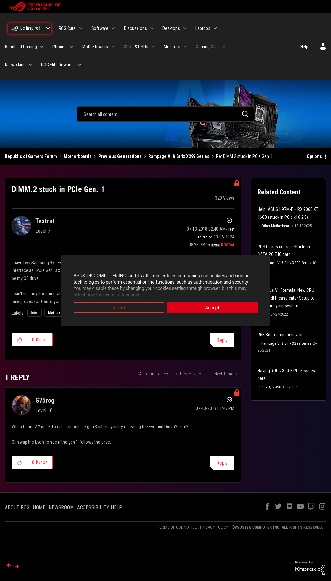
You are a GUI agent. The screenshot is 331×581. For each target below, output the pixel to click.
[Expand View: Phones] (71, 46)
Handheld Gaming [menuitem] (21, 46)
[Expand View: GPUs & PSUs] (153, 46)
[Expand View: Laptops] (215, 28)
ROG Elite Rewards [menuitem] (58, 64)
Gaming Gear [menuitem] (207, 46)
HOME (39, 507)
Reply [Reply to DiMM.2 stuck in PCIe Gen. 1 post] (222, 340)
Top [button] (16, 565)
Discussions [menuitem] (135, 28)
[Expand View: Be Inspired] (48, 28)
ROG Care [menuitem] (67, 28)
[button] (19, 339)
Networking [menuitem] (15, 64)
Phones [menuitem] (59, 46)
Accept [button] (212, 308)
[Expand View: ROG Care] (80, 28)
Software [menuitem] (99, 28)
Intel (34, 313)
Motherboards (78, 156)
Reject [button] (119, 308)
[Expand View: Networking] (30, 64)
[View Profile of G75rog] (45, 400)
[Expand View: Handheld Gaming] (42, 46)
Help (304, 46)
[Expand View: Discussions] (152, 28)
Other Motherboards (277, 226)
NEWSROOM (61, 507)
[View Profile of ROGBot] (227, 245)
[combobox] (165, 114)
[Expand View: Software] (113, 28)
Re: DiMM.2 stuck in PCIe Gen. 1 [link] (244, 156)
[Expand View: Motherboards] (113, 46)
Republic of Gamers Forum (31, 156)
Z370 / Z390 (271, 387)
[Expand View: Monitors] (185, 46)
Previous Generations (120, 156)
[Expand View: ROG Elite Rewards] (79, 64)
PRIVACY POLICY (214, 527)
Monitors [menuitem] (172, 46)
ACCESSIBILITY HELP (99, 507)
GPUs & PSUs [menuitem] (136, 46)
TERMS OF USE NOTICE (177, 527)
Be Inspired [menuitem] (30, 28)
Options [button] (314, 156)
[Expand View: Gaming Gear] (224, 46)
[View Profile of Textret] (45, 221)
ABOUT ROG (17, 507)
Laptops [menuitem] (202, 28)
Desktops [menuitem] (171, 28)
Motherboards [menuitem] (95, 46)
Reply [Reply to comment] (222, 463)
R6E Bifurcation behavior (280, 334)
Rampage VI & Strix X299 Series (179, 156)
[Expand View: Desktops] (185, 28)
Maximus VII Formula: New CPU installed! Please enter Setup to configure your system (286, 298)
